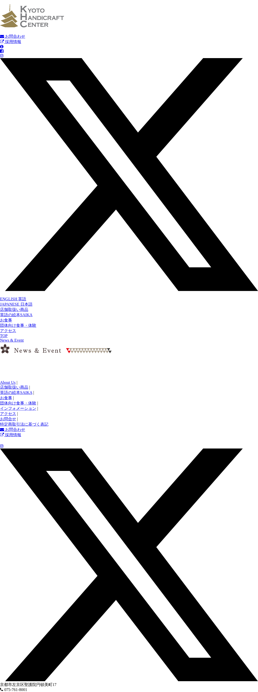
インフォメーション (18, 408)
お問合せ (8, 419)
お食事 (6, 320)
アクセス (8, 331)
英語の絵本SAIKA (16, 315)
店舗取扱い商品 (14, 309)
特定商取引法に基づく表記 (24, 424)
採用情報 (10, 41)
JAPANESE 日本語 (16, 304)
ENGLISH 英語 (13, 299)
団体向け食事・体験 (18, 325)
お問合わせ (12, 36)
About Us (8, 382)
